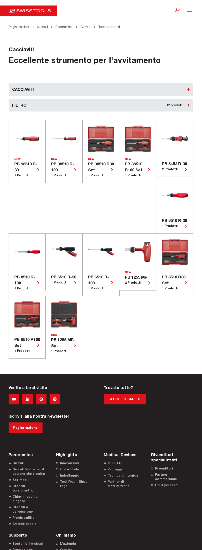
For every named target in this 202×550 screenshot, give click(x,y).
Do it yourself (166, 485)
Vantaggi (115, 469)
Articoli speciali (25, 524)
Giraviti (18, 463)
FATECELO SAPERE (124, 399)
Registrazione (25, 427)
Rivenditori (164, 468)
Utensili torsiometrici (24, 488)
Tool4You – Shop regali (73, 484)
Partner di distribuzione (119, 484)
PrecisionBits (24, 517)
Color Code (69, 469)
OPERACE (115, 463)
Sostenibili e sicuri (28, 543)
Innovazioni (69, 463)
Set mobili (21, 480)
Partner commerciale (166, 477)
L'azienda (68, 543)
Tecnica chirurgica (123, 475)
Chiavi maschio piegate (25, 499)
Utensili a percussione (23, 509)
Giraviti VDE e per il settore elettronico (29, 471)
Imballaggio (69, 475)
